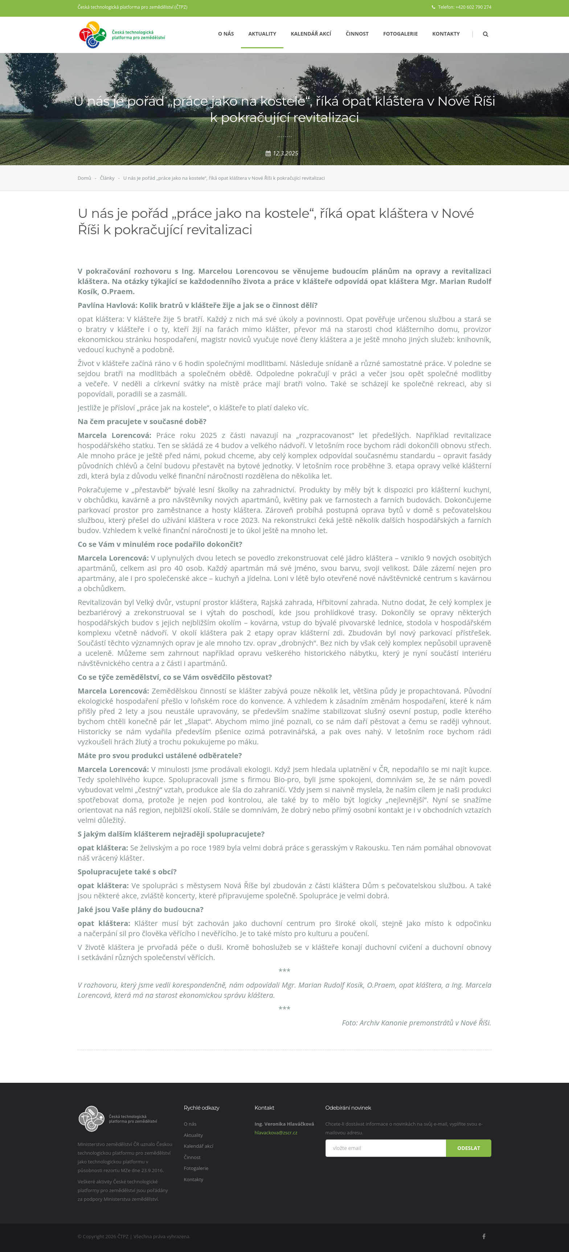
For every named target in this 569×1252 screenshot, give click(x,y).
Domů (84, 178)
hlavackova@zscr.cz (276, 1132)
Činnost (357, 33)
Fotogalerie (400, 33)
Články (107, 178)
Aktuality (262, 33)
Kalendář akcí (311, 33)
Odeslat (468, 1148)
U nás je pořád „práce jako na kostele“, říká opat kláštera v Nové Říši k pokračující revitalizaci (224, 178)
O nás (226, 33)
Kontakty (446, 33)
